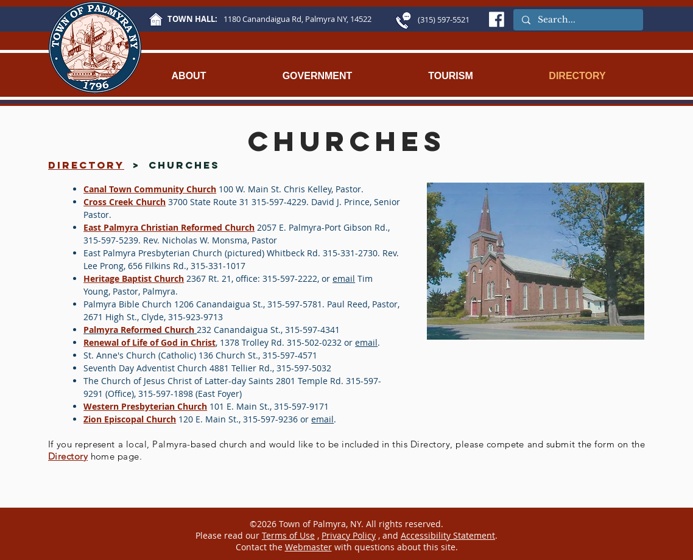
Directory (68, 456)
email (343, 278)
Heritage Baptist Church (133, 278)
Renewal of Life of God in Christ (149, 342)
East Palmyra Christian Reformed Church (169, 227)
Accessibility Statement (448, 535)
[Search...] (577, 20)
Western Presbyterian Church (145, 406)
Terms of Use (288, 535)
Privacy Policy (349, 535)
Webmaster (308, 547)
